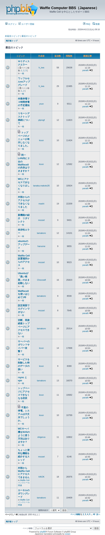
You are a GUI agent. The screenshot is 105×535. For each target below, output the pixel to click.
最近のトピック (29, 36)
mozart (41, 220)
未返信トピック (12, 36)
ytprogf (41, 120)
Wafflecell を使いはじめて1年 (24, 294)
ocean (67, 534)
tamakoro (41, 233)
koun (41, 140)
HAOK (41, 477)
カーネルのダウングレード (24, 493)
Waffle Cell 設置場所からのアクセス (24, 260)
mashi (41, 203)
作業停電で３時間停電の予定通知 (24, 102)
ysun (41, 104)
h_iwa (41, 67)
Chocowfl (41, 280)
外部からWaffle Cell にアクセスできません (24, 473)
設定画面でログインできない (24, 308)
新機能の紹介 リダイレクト (24, 218)
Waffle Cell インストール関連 (24, 482)
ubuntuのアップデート (24, 244)
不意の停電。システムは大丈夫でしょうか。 (24, 414)
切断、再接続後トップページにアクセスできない (24, 327)
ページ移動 (75, 514)
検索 (96, 24)
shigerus (41, 437)
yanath (85, 70)
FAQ (86, 24)
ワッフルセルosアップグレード (24, 81)
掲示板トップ (12, 41)
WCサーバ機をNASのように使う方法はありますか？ (24, 435)
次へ (98, 514)
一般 (22, 73)
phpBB (43, 532)
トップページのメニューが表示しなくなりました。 (24, 139)
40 (94, 514)
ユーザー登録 (26, 24)
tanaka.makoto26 (41, 185)
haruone (41, 246)
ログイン (11, 24)
